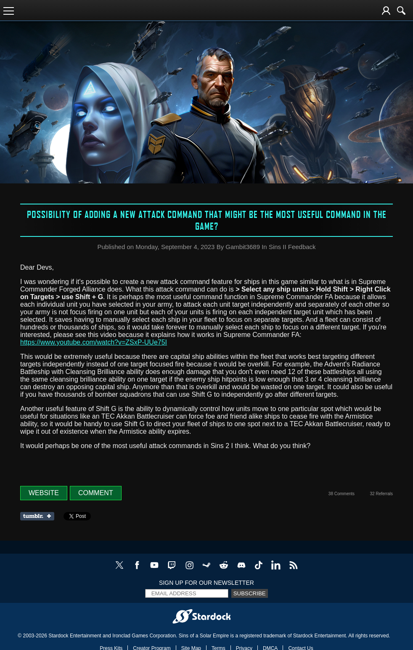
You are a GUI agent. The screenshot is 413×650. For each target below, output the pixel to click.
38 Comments (341, 493)
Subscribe (249, 593)
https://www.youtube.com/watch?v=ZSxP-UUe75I (93, 342)
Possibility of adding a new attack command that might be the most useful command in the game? (207, 220)
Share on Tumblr (39, 516)
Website (44, 492)
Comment (95, 492)
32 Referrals (381, 493)
